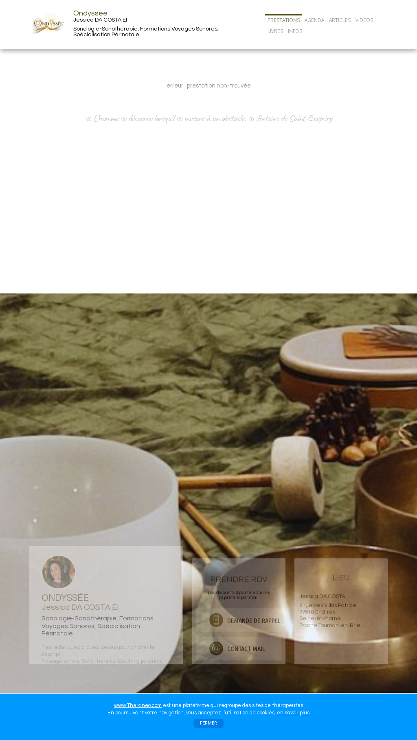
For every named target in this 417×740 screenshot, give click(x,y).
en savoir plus (293, 713)
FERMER (208, 723)
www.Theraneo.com (138, 705)
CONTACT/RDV (325, 30)
